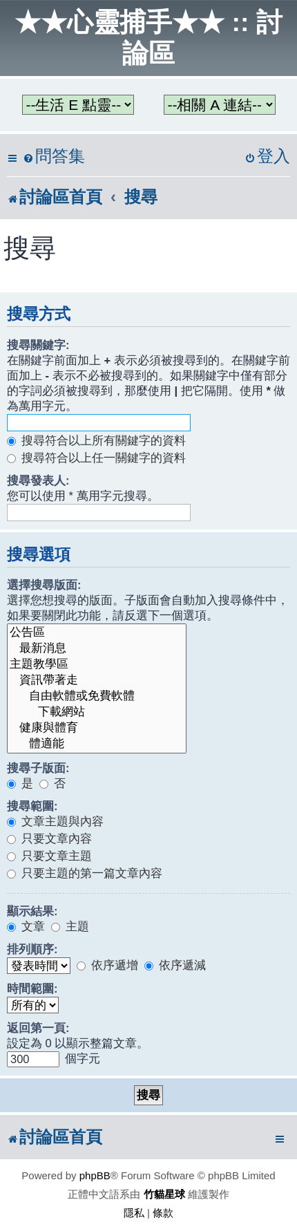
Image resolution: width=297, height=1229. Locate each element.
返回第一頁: (38, 1028)
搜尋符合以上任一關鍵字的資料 (96, 457)
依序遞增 (107, 965)
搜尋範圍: (32, 806)
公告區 (96, 633)
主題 (70, 926)
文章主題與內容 (55, 821)
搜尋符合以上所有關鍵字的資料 (96, 440)
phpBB (95, 1175)
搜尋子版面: (38, 768)
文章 (26, 926)
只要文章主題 (49, 856)
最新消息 (96, 649)
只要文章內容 (49, 838)
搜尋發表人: (38, 480)
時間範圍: (32, 988)
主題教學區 (96, 665)
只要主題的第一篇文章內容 (84, 873)
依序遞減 (175, 965)
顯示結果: (32, 911)
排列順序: (32, 949)
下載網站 (96, 712)
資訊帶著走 (96, 680)
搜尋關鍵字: (38, 345)
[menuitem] (54, 156)
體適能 (96, 744)
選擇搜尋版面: (44, 585)
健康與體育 (96, 728)
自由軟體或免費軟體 (96, 696)
